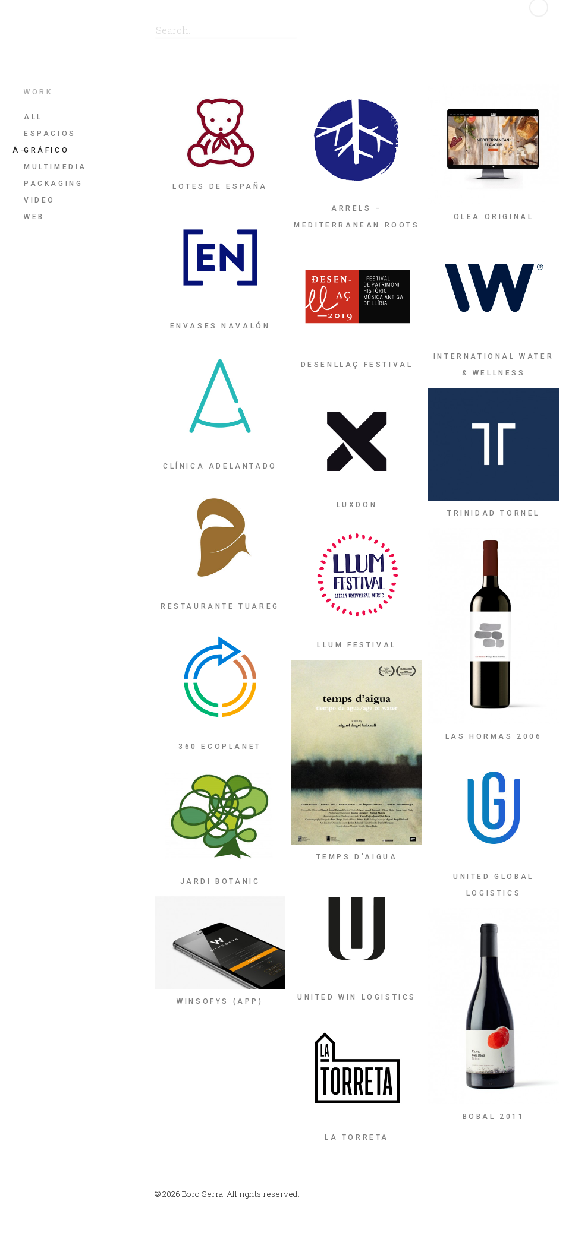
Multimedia (55, 167)
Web (34, 217)
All (33, 117)
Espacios (50, 133)
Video (39, 200)
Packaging (53, 183)
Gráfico (46, 150)
